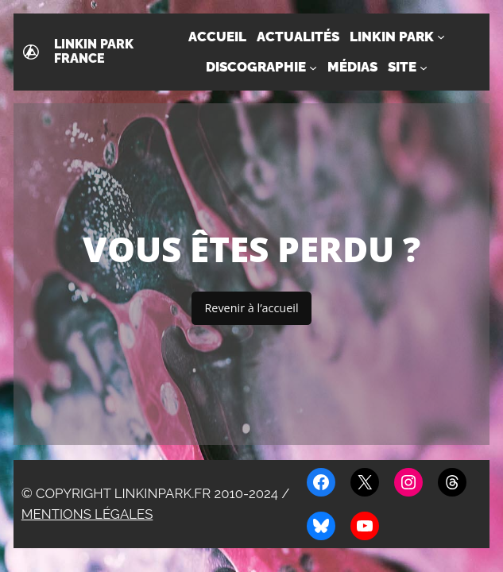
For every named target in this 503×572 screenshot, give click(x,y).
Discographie (256, 67)
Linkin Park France (93, 51)
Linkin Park (392, 36)
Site (402, 67)
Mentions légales (87, 514)
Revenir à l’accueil (251, 307)
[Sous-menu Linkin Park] (441, 37)
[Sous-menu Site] (424, 67)
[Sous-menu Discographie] (313, 67)
